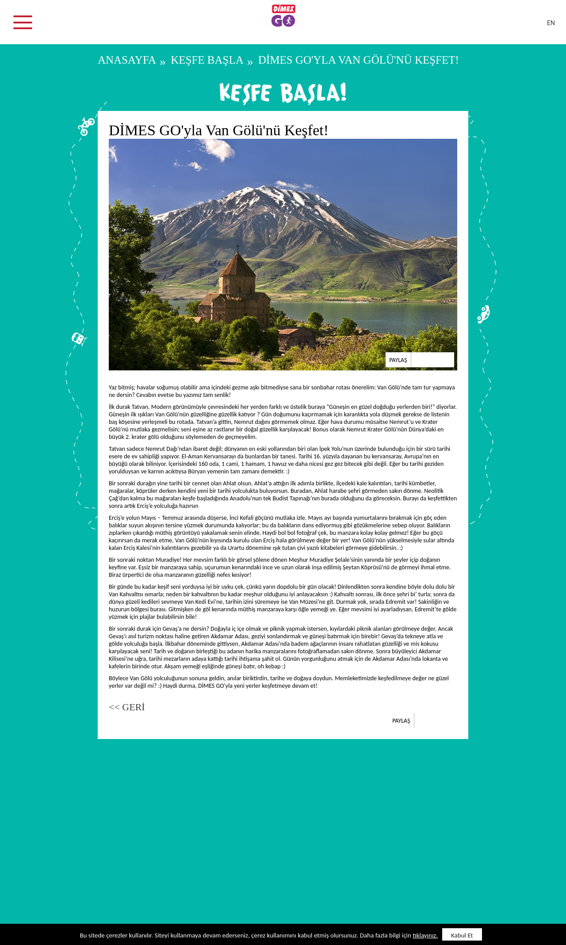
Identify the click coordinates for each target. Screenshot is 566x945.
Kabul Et (462, 935)
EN (551, 23)
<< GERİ (127, 707)
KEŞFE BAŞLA (207, 60)
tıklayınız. (425, 935)
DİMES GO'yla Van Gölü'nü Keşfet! (358, 60)
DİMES (288, 26)
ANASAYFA (127, 60)
